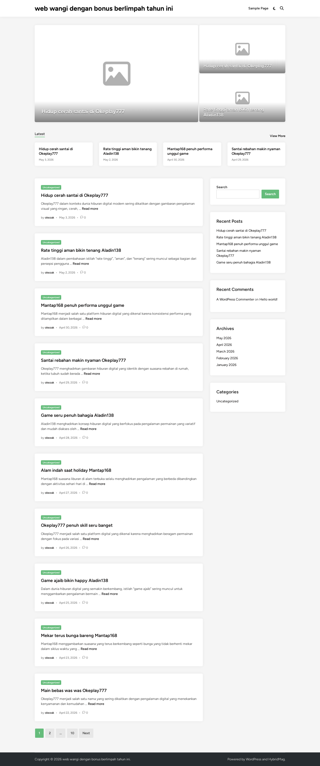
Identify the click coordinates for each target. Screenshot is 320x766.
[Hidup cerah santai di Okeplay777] (116, 73)
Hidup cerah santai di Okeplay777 (74, 195)
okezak (49, 217)
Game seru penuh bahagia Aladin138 (77, 415)
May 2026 (223, 338)
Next (86, 733)
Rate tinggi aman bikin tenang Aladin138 (81, 250)
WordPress (253, 759)
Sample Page (258, 8)
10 (72, 733)
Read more (90, 209)
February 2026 (227, 358)
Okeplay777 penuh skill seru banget (77, 525)
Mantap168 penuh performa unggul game (82, 305)
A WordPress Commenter (235, 299)
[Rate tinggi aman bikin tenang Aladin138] (242, 98)
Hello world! (268, 299)
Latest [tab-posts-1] (40, 134)
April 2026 (224, 345)
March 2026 (225, 351)
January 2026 (226, 365)
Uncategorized (51, 187)
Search (221, 187)
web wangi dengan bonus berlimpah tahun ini (104, 8)
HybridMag (276, 759)
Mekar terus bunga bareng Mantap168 (79, 635)
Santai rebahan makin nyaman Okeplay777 (83, 360)
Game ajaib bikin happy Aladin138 (74, 580)
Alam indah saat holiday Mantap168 (76, 470)
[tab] (40, 133)
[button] (179, 30)
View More (277, 136)
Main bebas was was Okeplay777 (74, 690)
